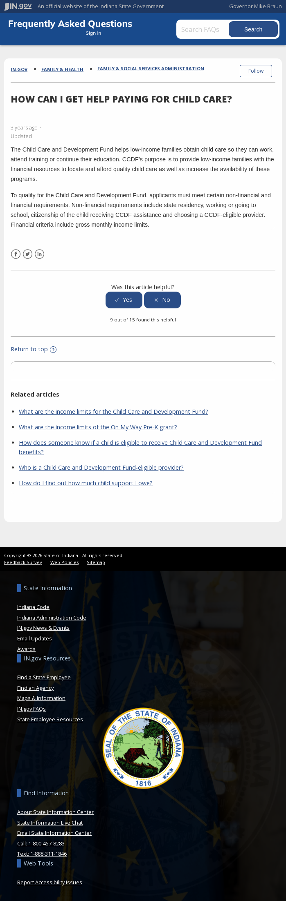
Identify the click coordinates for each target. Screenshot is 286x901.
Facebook (16, 254)
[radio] (124, 300)
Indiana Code (33, 607)
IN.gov (19, 69)
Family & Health (62, 69)
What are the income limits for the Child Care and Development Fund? (113, 411)
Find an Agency (35, 688)
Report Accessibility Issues (49, 882)
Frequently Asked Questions (70, 23)
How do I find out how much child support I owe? (86, 483)
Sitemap (96, 562)
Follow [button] (255, 70)
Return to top (33, 349)
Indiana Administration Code (51, 617)
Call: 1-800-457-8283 (41, 843)
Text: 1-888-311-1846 (42, 853)
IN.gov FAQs (31, 708)
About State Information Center (55, 812)
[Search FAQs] (213, 29)
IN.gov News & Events (43, 627)
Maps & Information (41, 698)
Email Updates (34, 638)
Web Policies (64, 562)
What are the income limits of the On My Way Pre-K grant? (98, 427)
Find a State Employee (44, 677)
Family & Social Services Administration (150, 68)
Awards (26, 649)
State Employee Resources (50, 719)
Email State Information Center (54, 833)
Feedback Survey (23, 562)
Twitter (28, 254)
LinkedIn (39, 254)
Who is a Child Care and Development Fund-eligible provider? (101, 467)
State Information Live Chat (50, 822)
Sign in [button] (102, 33)
